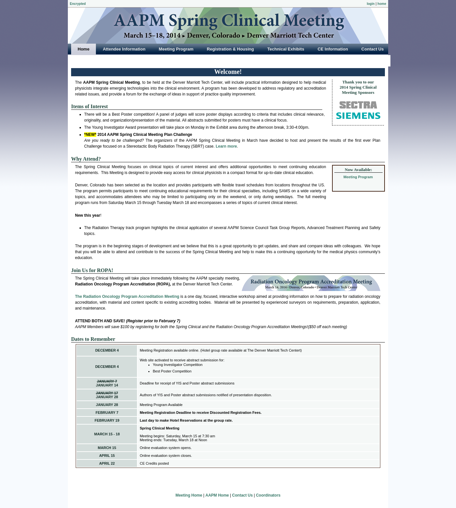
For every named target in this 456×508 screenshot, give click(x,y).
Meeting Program (358, 177)
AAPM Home (217, 495)
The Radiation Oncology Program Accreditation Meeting (127, 296)
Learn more (226, 146)
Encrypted (78, 4)
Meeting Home (188, 495)
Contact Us (242, 495)
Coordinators (268, 495)
